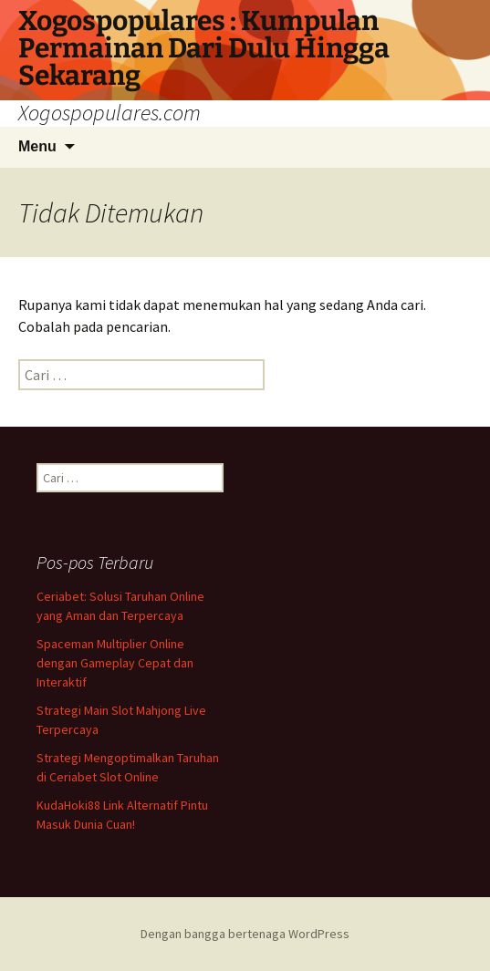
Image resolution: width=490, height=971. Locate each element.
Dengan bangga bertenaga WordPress (245, 933)
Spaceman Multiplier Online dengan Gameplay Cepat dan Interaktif (114, 662)
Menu (37, 146)
